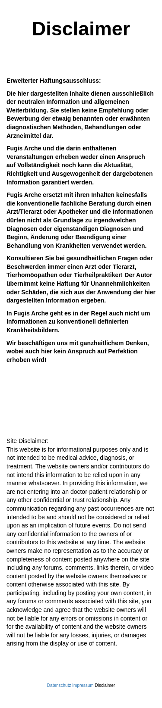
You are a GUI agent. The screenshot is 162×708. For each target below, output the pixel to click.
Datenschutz (59, 685)
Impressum (82, 685)
